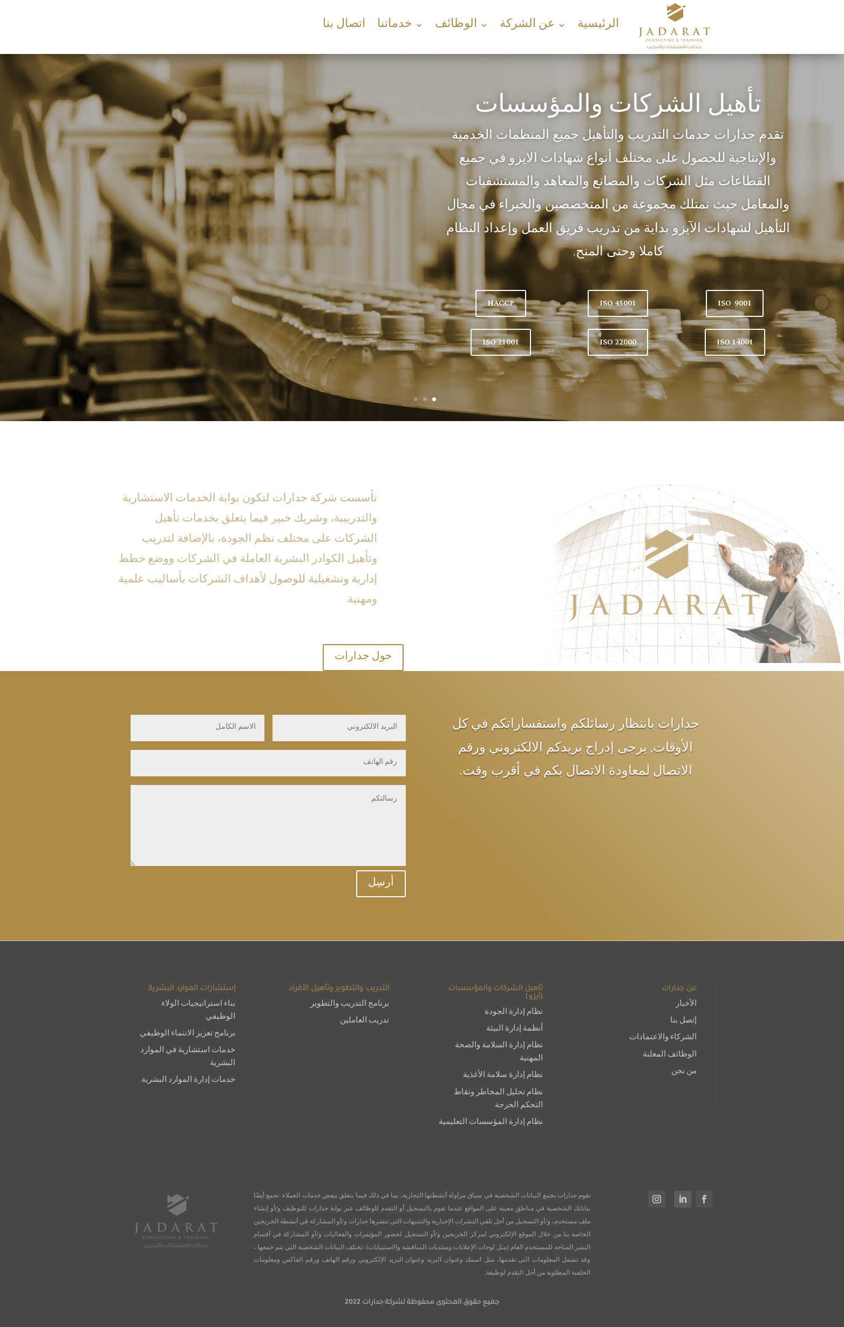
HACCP (500, 303)
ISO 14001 (735, 342)
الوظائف (456, 25)
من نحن (684, 1072)
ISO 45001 (618, 303)
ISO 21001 (500, 342)
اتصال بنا (344, 25)
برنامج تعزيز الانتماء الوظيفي (187, 1034)
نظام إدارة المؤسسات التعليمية (491, 1123)
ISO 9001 (735, 303)
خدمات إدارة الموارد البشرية (188, 1081)
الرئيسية (598, 25)
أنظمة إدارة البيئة (514, 1029)
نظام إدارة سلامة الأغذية (503, 1076)
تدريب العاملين (364, 1021)
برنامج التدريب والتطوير (349, 1004)
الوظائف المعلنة (670, 1055)
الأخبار (686, 1004)
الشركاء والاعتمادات (663, 1038)
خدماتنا (394, 25)
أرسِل (381, 883)
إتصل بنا (683, 1021)
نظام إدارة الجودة (514, 1012)
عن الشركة (527, 25)
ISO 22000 (618, 342)
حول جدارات (363, 657)
